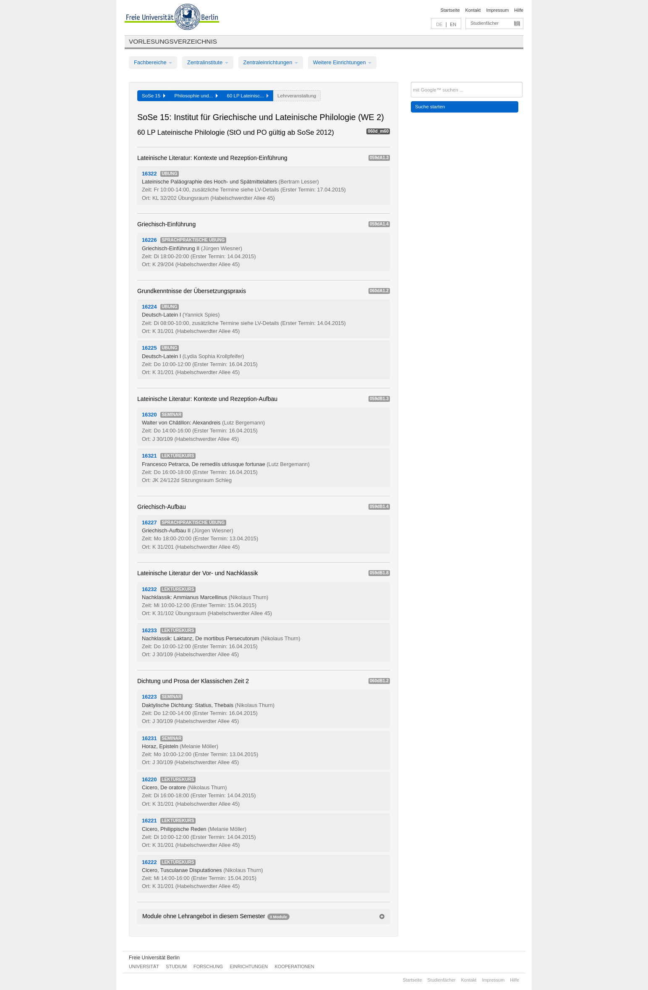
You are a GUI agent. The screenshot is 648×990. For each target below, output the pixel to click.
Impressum (497, 10)
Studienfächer (484, 23)
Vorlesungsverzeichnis (173, 41)
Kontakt (473, 10)
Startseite (450, 10)
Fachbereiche (153, 62)
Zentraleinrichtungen (270, 62)
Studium (176, 966)
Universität (144, 966)
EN (453, 24)
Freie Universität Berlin (154, 958)
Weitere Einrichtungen (342, 62)
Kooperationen (294, 966)
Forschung (208, 966)
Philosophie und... (196, 95)
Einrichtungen (249, 966)
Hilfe (518, 10)
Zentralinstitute (207, 62)
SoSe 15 (153, 95)
